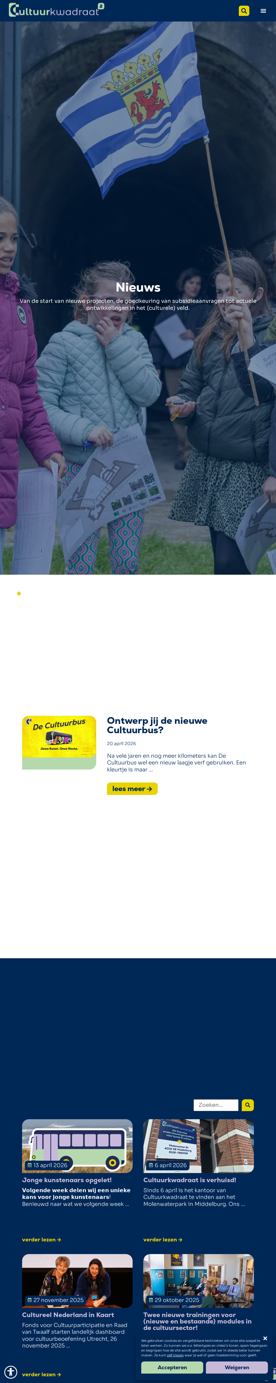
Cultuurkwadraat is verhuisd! (189, 1180)
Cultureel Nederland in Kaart (68, 1315)
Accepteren (172, 1367)
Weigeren (237, 1367)
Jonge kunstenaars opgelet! (67, 1180)
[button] (263, 10)
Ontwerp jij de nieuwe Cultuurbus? (157, 725)
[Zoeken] (216, 1105)
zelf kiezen (175, 1355)
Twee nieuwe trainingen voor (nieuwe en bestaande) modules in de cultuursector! (197, 1321)
